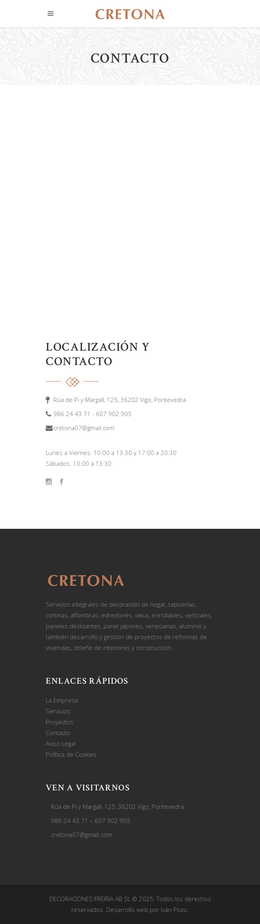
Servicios (58, 711)
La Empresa (62, 700)
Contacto (58, 733)
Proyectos (59, 722)
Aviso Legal (60, 743)
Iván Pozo (174, 910)
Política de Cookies (71, 754)
